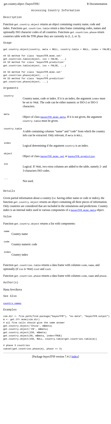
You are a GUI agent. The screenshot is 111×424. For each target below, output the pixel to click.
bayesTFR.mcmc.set (52, 156)
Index (75, 356)
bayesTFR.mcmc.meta (52, 117)
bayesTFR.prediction (81, 156)
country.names (12, 303)
